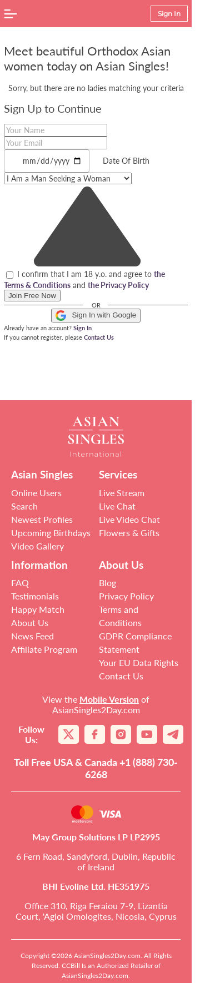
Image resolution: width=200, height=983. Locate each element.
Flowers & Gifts (129, 532)
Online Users (36, 492)
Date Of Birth (126, 160)
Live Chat (117, 506)
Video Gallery (37, 546)
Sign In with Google (96, 315)
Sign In (82, 327)
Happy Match (37, 609)
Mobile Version (109, 699)
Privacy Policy (126, 596)
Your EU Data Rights (138, 662)
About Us (29, 622)
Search (24, 506)
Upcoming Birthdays (51, 532)
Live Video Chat (129, 519)
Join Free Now (32, 295)
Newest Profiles (42, 519)
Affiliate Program (44, 649)
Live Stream (121, 492)
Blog (107, 582)
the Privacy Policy (118, 285)
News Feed (32, 636)
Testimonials (35, 596)
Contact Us (99, 337)
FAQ (20, 582)
